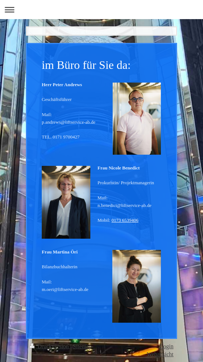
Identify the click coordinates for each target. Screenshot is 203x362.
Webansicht (160, 354)
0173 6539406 (125, 220)
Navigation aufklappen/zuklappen (101, 9)
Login (166, 346)
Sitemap (82, 346)
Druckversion (50, 346)
